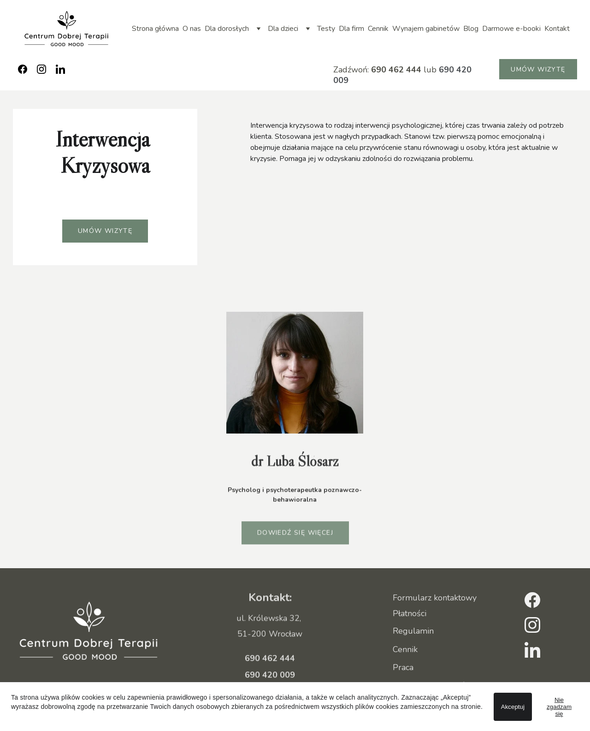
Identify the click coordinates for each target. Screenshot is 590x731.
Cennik (378, 29)
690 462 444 (396, 69)
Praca (403, 667)
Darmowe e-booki (511, 29)
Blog (470, 29)
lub (429, 69)
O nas (192, 29)
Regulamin (413, 631)
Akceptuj (513, 706)
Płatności (409, 614)
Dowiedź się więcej (295, 534)
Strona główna (155, 29)
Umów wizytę (538, 69)
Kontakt (557, 29)
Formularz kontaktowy (435, 598)
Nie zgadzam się (559, 706)
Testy (326, 29)
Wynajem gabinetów (426, 29)
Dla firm (351, 29)
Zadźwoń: (352, 69)
